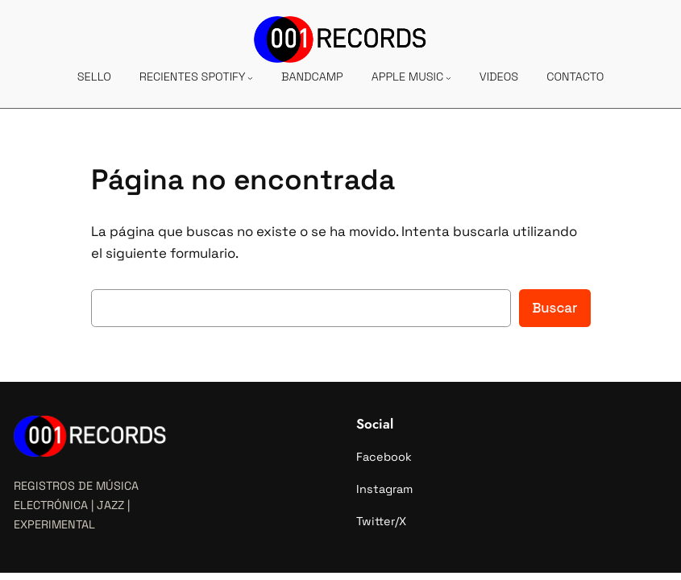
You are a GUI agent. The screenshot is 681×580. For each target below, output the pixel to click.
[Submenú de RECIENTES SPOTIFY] (250, 78)
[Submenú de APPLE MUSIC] (448, 78)
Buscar (554, 308)
